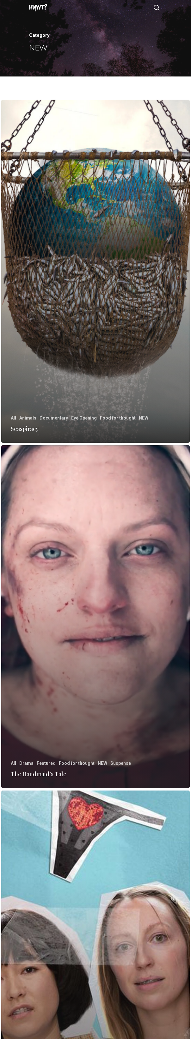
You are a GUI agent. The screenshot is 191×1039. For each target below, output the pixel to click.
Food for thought (118, 417)
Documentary (54, 417)
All (13, 417)
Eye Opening (84, 417)
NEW (143, 417)
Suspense (120, 763)
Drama (26, 763)
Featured (46, 763)
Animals (27, 417)
